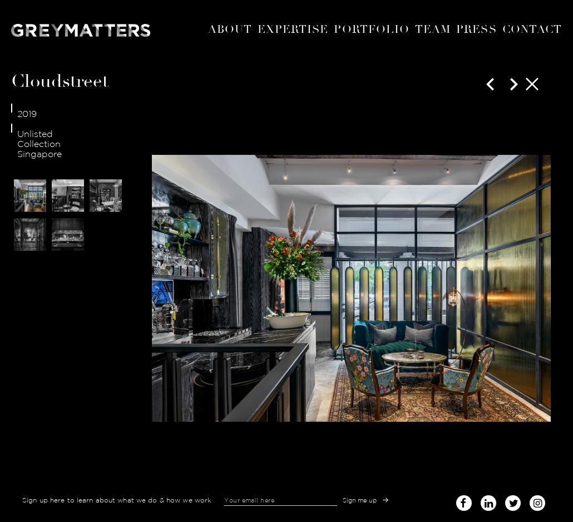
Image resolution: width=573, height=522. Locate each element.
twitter (513, 499)
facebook (464, 499)
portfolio (371, 29)
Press (476, 29)
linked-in (488, 503)
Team (433, 29)
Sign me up (360, 500)
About (230, 29)
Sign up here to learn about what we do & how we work (116, 500)
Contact (532, 29)
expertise (293, 29)
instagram (537, 499)
